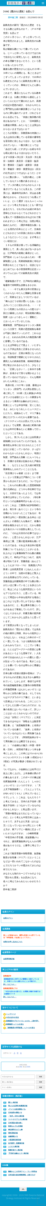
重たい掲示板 (13, 1102)
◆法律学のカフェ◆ (15, 1130)
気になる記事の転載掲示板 (17, 1106)
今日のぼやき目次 (12, 1017)
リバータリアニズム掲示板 (17, 1119)
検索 (40, 1077)
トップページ (11, 1014)
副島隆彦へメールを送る (15, 1024)
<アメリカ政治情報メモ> (17, 1109)
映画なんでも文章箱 (15, 1126)
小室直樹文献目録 (14, 1140)
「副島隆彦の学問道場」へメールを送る (20, 1028)
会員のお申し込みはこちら (12, 942)
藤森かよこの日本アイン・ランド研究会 (22, 1171)
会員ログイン (8, 918)
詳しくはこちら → (9, 984)
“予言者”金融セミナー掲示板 (18, 1153)
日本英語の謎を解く (15, 1123)
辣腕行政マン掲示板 (15, 1150)
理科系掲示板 (13, 1133)
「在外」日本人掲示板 (16, 1116)
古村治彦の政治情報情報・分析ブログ (21, 1175)
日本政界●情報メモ (15, 1112)
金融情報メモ (13, 1136)
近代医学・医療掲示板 (16, 1143)
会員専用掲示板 (8, 959)
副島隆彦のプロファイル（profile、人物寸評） (22, 1021)
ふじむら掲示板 (13, 1146)
